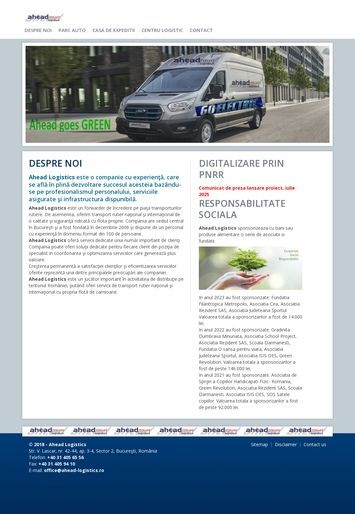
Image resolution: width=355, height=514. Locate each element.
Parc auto (72, 30)
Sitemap (259, 444)
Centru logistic (162, 30)
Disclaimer (286, 444)
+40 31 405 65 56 (65, 457)
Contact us (315, 444)
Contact (201, 30)
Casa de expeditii (113, 30)
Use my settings (253, 8)
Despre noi (38, 30)
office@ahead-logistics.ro (74, 470)
